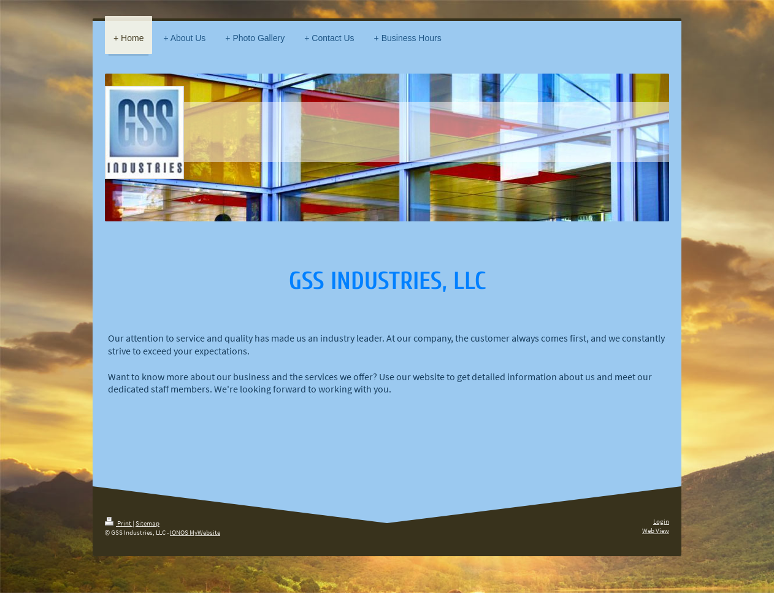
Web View (655, 530)
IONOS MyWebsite (195, 532)
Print (118, 523)
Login (661, 521)
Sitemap (147, 523)
